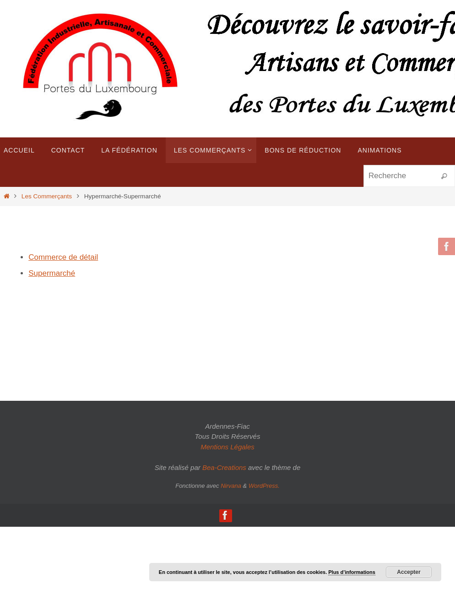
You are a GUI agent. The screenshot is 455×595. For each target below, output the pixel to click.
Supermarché (51, 273)
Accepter (408, 572)
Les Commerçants (47, 196)
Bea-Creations (224, 467)
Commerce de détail (63, 257)
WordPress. (264, 485)
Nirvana (231, 485)
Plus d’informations (351, 572)
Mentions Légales (227, 447)
